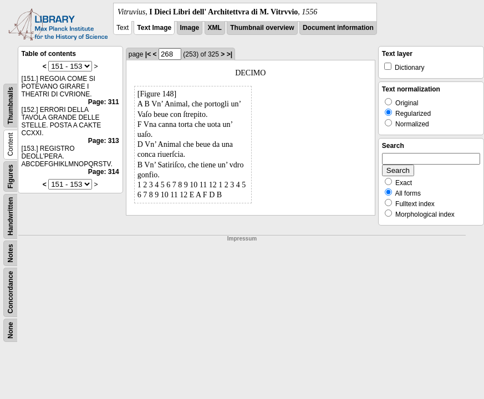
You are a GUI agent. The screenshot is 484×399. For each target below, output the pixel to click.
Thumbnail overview (262, 28)
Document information (338, 28)
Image (190, 28)
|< (148, 54)
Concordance (10, 292)
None (10, 330)
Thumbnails (10, 105)
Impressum (242, 239)
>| (229, 54)
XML (215, 28)
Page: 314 (103, 172)
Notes (10, 253)
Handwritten (10, 216)
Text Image (154, 28)
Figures (10, 176)
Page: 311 (103, 102)
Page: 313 (103, 141)
